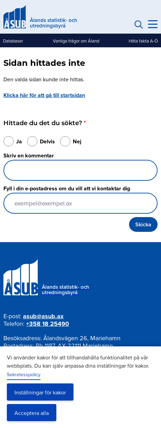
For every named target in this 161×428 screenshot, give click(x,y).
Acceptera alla (31, 413)
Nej (77, 141)
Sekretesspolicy (24, 374)
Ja (19, 141)
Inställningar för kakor (40, 392)
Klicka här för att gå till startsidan (44, 95)
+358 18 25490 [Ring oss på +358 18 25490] (47, 323)
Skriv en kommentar (28, 155)
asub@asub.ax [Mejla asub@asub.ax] (43, 316)
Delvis (47, 141)
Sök (138, 24)
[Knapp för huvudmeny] (153, 24)
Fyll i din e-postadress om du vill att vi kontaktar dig (66, 188)
